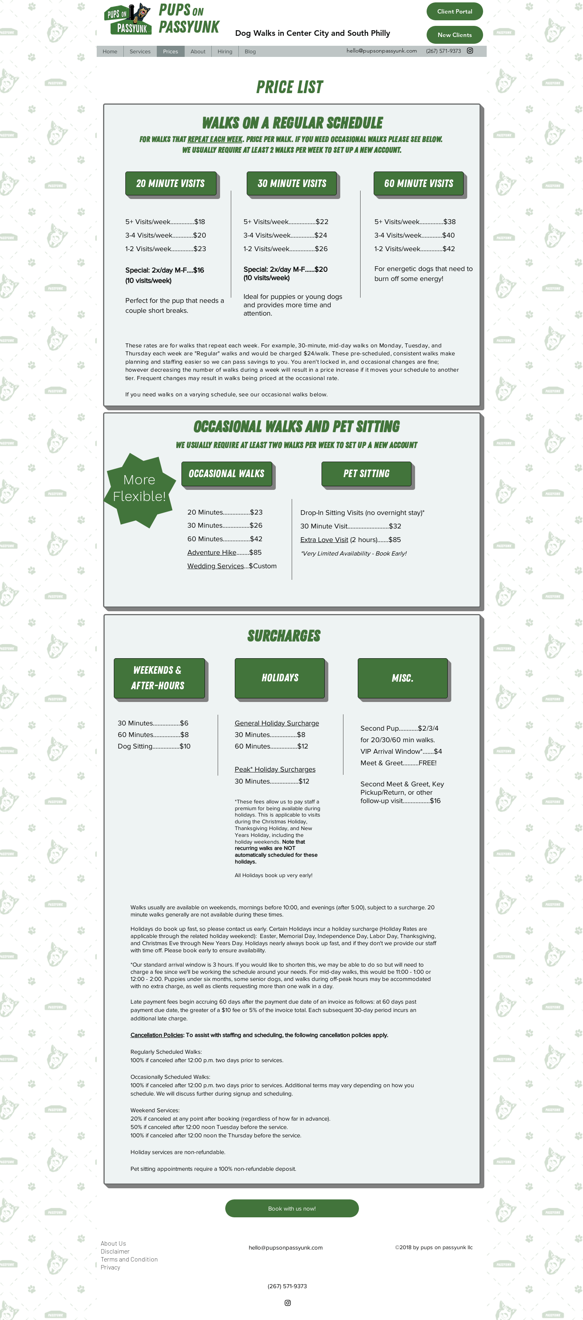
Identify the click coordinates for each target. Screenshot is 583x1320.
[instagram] (470, 51)
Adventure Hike (211, 552)
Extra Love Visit (324, 540)
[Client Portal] (455, 11)
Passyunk (188, 27)
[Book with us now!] (292, 1208)
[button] (140, 51)
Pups (174, 10)
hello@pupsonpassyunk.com (382, 50)
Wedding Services (215, 566)
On (197, 12)
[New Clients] (455, 35)
